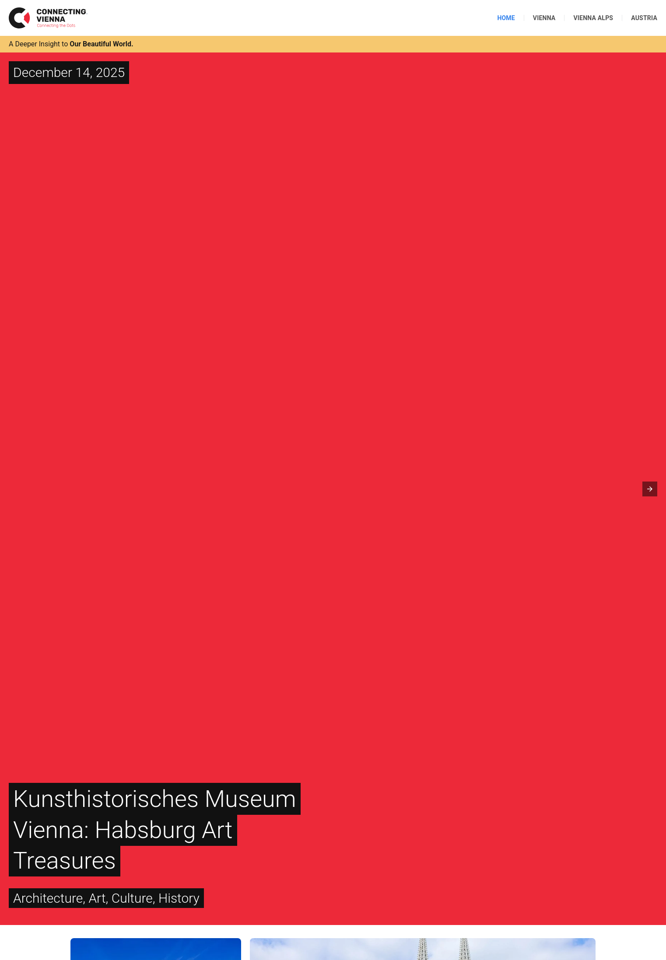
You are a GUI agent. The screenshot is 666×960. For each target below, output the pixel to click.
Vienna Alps (593, 18)
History (179, 898)
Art (96, 898)
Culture (132, 898)
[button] (649, 489)
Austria (644, 18)
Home (506, 18)
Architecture (48, 898)
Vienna (544, 18)
